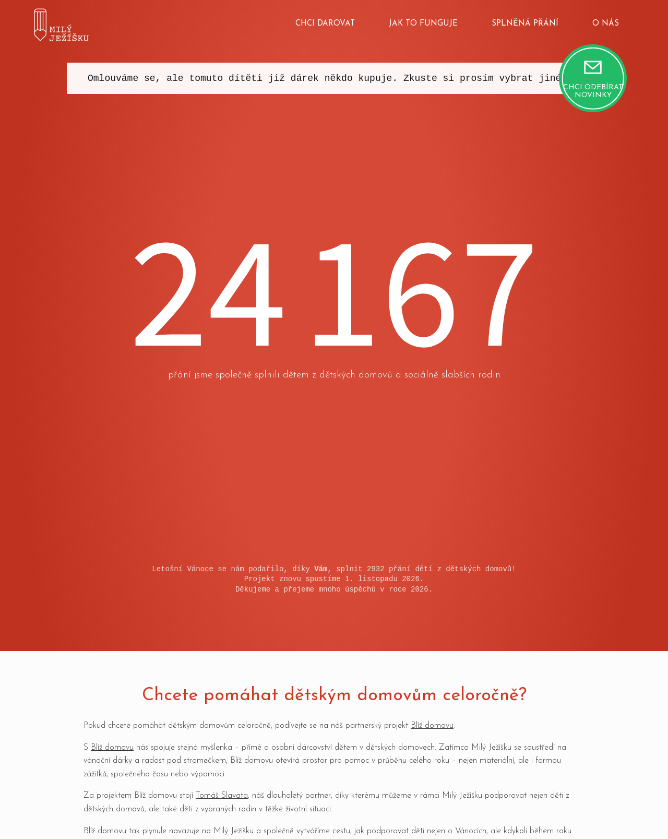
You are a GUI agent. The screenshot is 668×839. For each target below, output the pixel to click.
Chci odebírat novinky (593, 91)
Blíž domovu (432, 726)
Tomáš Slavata (222, 795)
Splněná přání (525, 24)
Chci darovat (325, 24)
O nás (605, 24)
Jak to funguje (423, 24)
